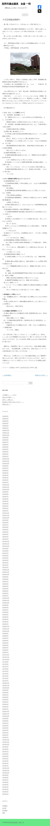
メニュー (25, 14)
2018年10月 (5, 631)
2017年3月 (5, 676)
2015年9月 (5, 718)
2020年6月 (5, 584)
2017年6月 (5, 669)
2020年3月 (5, 591)
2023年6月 (5, 499)
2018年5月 (5, 643)
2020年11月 (5, 572)
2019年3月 (5, 619)
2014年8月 (5, 749)
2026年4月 (5, 421)
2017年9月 (5, 661)
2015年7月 (5, 723)
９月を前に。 (7, 375)
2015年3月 (5, 732)
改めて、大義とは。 (8, 399)
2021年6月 (5, 555)
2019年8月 (5, 607)
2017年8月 (5, 664)
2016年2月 (5, 706)
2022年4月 (5, 532)
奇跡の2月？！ (6, 404)
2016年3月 (5, 704)
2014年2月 (5, 763)
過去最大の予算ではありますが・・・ (13, 402)
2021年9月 (5, 548)
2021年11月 (5, 543)
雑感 (3, 813)
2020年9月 (5, 576)
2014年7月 (5, 751)
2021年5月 (5, 558)
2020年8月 (5, 579)
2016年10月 (5, 687)
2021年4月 (5, 560)
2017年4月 (5, 673)
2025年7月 (5, 442)
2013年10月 (5, 772)
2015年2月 (5, 735)
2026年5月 (5, 418)
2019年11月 (5, 600)
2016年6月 (5, 697)
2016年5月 (5, 699)
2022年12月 (5, 513)
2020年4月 (5, 588)
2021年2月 (5, 565)
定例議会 (12, 367)
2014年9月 (5, 746)
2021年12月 (5, 541)
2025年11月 (5, 432)
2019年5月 (5, 614)
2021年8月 (5, 551)
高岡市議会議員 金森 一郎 (16, 3)
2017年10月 (5, 659)
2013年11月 (5, 770)
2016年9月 (5, 690)
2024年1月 (5, 482)
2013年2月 (5, 791)
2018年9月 (5, 633)
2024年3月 (5, 477)
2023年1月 (5, 510)
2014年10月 (5, 744)
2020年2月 (5, 593)
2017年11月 (5, 657)
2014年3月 (5, 761)
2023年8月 (5, 494)
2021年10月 (5, 546)
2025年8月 (5, 440)
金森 (36, 367)
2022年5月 (5, 529)
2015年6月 (5, 725)
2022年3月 (5, 534)
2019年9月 (5, 605)
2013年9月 (5, 775)
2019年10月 (5, 602)
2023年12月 (5, 484)
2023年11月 (5, 487)
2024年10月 (5, 463)
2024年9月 (5, 466)
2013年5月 (5, 784)
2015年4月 (5, 730)
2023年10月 (5, 489)
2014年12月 (5, 739)
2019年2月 (5, 621)
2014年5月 (5, 756)
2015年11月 (5, 713)
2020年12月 (5, 569)
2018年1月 (5, 652)
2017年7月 (5, 666)
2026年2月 (5, 425)
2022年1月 (5, 539)
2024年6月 (5, 470)
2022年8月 (5, 522)
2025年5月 (5, 447)
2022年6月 (5, 527)
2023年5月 (5, 501)
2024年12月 (5, 458)
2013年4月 (5, 787)
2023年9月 (5, 491)
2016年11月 (5, 685)
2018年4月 (5, 645)
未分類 (4, 808)
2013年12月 (5, 768)
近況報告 (4, 810)
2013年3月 (5, 789)
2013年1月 (5, 794)
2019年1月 (5, 624)
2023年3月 (5, 506)
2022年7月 (5, 525)
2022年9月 (5, 520)
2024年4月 (5, 475)
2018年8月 (5, 636)
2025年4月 (5, 449)
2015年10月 (5, 716)
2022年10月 (5, 517)
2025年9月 (5, 437)
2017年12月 (5, 654)
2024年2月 (5, 480)
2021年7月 (5, 553)
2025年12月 (5, 430)
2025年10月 (5, 435)
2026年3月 (5, 423)
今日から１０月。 (41, 375)
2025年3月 (5, 451)
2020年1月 (5, 595)
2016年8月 (5, 692)
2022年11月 (5, 515)
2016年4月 (5, 702)
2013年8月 (5, 777)
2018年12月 (5, 626)
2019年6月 (5, 612)
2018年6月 (5, 640)
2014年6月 (5, 754)
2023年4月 (5, 503)
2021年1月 (5, 567)
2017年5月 (5, 671)
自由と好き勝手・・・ (8, 397)
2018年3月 (5, 647)
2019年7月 (5, 610)
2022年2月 (5, 536)
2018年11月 (5, 628)
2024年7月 (5, 468)
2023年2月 (5, 508)
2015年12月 (5, 711)
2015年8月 (5, 721)
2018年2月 (5, 650)
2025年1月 (5, 456)
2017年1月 (5, 680)
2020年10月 (5, 574)
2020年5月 (5, 586)
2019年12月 (5, 598)
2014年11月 (5, 742)
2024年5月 (5, 473)
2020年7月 (5, 581)
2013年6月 (5, 782)
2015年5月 (5, 728)
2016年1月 (5, 709)
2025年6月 (5, 444)
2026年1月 (5, 428)
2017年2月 (5, 678)
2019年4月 (5, 617)
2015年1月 (5, 737)
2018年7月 (5, 638)
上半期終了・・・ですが (9, 395)
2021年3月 (5, 562)
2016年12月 (5, 683)
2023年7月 (5, 496)
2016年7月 (5, 695)
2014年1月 (5, 765)
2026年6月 (5, 416)
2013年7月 (5, 780)
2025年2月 (5, 454)
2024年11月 (5, 461)
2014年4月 (5, 758)
